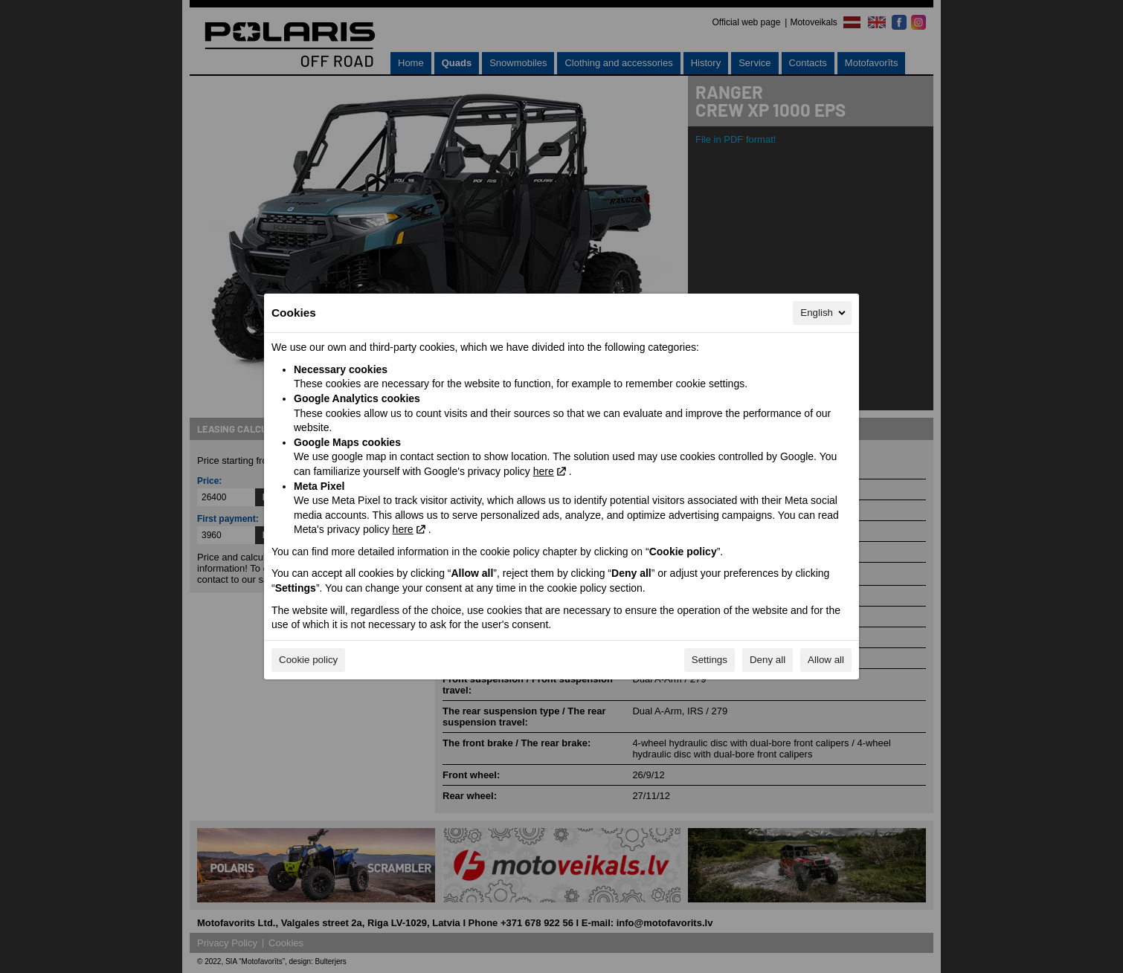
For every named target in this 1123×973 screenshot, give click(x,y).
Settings (709, 659)
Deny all (767, 659)
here (543, 471)
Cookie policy (308, 659)
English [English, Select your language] (824, 313)
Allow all (826, 659)
